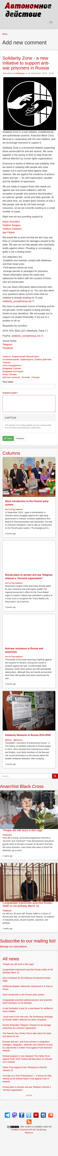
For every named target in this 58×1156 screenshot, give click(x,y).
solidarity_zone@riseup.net (17, 301)
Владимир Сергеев (12, 368)
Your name (8, 382)
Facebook (8, 348)
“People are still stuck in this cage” (23, 830)
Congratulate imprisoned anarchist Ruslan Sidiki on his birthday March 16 (27, 904)
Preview (20, 438)
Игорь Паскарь (10, 374)
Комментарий (10, 393)
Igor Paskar (9, 232)
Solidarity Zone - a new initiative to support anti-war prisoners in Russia (26, 63)
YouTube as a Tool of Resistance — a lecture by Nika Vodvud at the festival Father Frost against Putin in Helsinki (27, 1078)
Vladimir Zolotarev (12, 229)
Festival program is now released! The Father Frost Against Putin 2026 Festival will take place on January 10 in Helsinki (27, 1059)
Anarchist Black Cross (22, 786)
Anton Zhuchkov (11, 221)
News (4, 34)
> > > (29, 1095)
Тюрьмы (6, 362)
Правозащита (26, 359)
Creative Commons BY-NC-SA (25, 1129)
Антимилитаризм (11, 359)
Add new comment (11, 377)
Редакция (20, 73)
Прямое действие (42, 359)
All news (11, 958)
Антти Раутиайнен (14, 509)
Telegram (7, 344)
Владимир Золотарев (13, 371)
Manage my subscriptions (13, 946)
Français (36, 377)
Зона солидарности (12, 365)
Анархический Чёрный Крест (26, 356)
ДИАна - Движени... (14, 740)
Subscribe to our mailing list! (28, 940)
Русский (26, 377)
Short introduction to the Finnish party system (23, 994)
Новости (7, 356)
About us (29, 1132)
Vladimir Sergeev (12, 225)
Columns (11, 453)
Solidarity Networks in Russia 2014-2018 (28, 735)
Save (8, 438)
